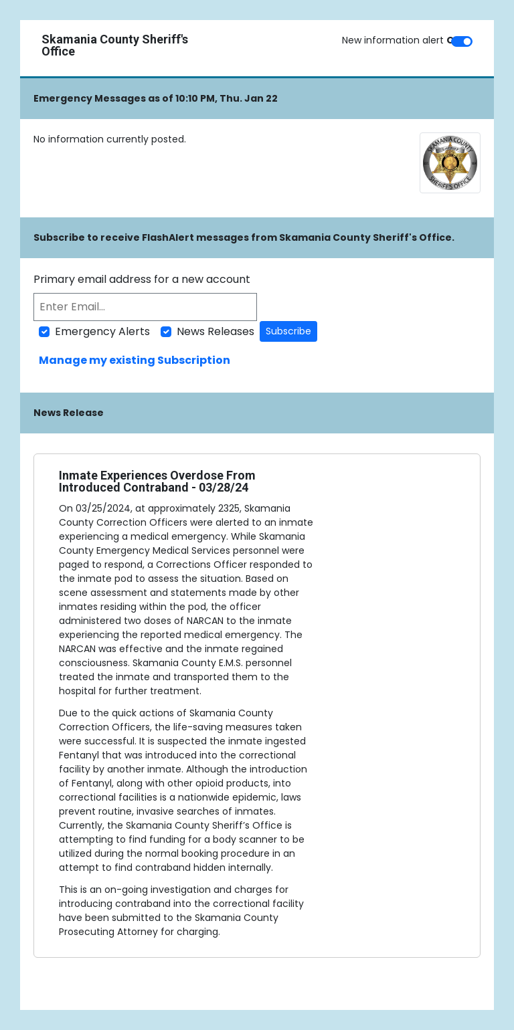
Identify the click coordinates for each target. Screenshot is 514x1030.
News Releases (215, 331)
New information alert (402, 40)
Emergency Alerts (102, 331)
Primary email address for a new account (141, 279)
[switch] (462, 41)
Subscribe (288, 331)
